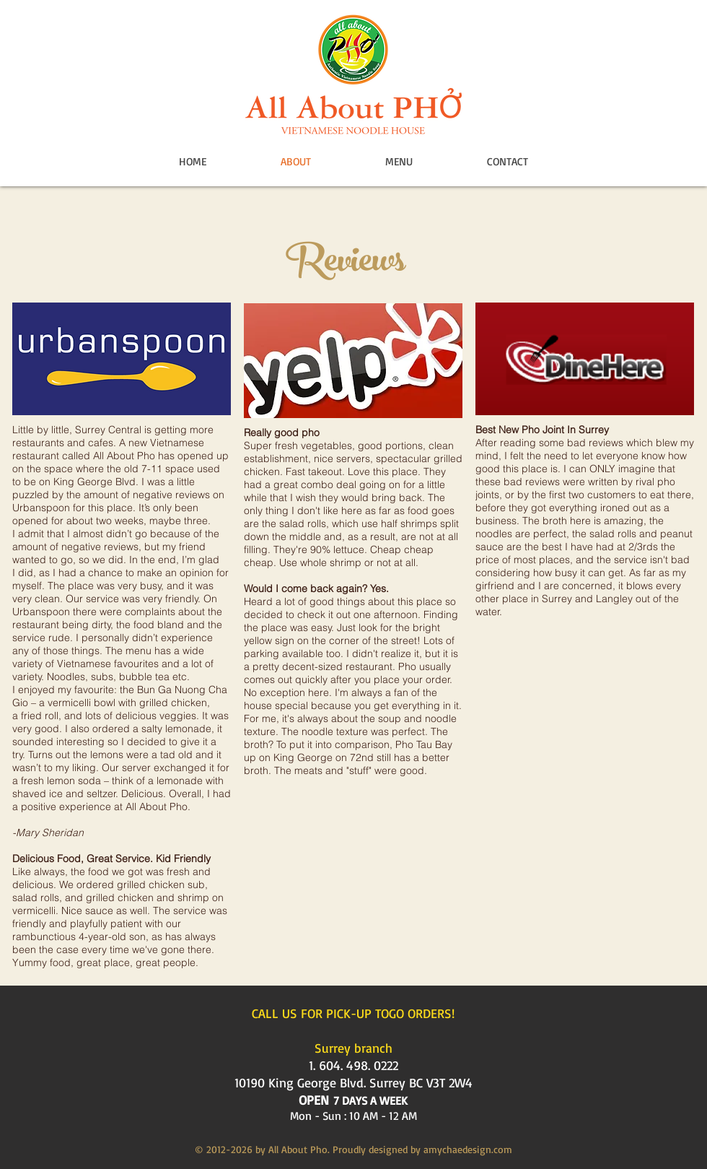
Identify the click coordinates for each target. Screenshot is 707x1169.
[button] (398, 161)
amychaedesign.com (467, 1149)
